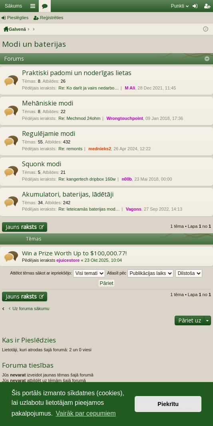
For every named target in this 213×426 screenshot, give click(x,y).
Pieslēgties (17, 17)
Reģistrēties (51, 17)
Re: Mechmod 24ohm (79, 118)
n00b (126, 179)
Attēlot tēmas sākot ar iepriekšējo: (57, 273)
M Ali (130, 88)
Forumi (46, 7)
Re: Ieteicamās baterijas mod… (88, 209)
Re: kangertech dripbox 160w (86, 179)
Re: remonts (70, 148)
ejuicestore (68, 260)
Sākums (13, 6)
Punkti (177, 6)
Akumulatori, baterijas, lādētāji (67, 195)
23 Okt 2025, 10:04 (103, 260)
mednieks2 (99, 148)
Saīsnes (34, 7)
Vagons (133, 209)
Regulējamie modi (48, 134)
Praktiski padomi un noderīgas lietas (76, 73)
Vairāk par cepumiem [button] (86, 413)
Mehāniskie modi (47, 103)
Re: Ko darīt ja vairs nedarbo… (88, 88)
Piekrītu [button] (168, 404)
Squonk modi (41, 164)
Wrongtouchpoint (124, 118)
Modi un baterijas (34, 44)
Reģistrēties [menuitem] (208, 7)
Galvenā (17, 29)
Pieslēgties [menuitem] (197, 7)
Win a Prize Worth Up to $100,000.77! (74, 253)
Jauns (21, 227)
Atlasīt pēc (140, 273)
